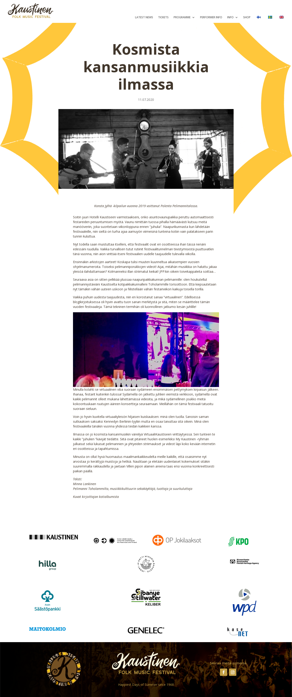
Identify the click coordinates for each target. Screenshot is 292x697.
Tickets (163, 17)
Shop (246, 17)
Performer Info (211, 17)
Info (230, 17)
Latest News (144, 17)
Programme (182, 17)
